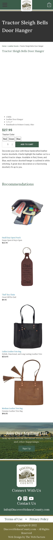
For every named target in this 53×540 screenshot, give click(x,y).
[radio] (5, 139)
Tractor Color (8, 135)
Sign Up (27, 448)
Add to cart (27, 144)
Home (4, 46)
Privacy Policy (39, 519)
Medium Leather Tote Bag (12, 408)
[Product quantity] (8, 144)
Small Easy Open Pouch (11, 237)
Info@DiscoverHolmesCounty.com (26, 509)
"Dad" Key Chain (8, 294)
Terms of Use (13, 519)
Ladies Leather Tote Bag (11, 351)
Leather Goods (13, 46)
